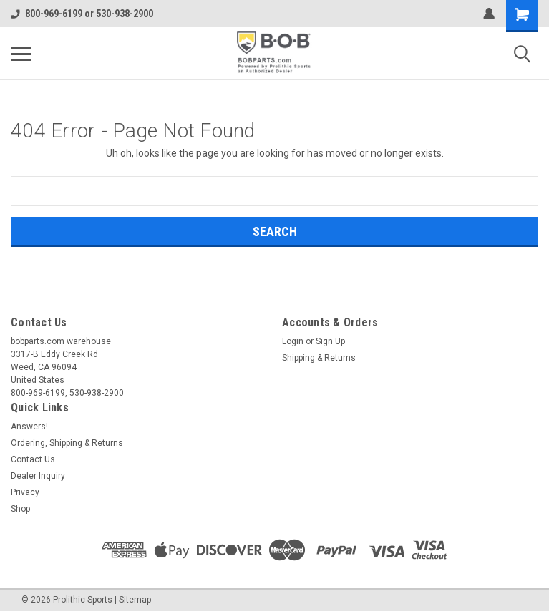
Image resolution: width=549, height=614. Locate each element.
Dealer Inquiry (38, 476)
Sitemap (135, 600)
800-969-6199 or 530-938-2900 (82, 13)
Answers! (29, 426)
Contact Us (33, 459)
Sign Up (330, 341)
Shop (20, 509)
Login (292, 341)
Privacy (25, 492)
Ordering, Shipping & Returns (67, 443)
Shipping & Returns (319, 358)
